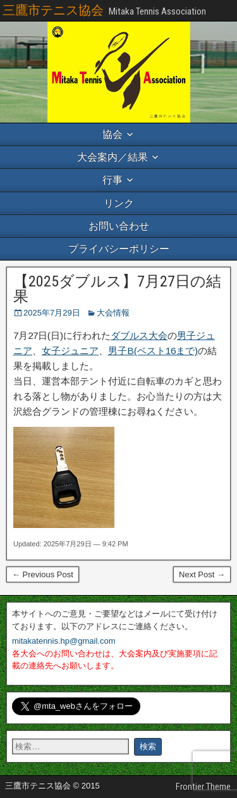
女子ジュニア (70, 350)
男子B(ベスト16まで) (153, 350)
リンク (119, 203)
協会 (112, 134)
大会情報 (113, 312)
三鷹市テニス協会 (53, 10)
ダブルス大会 (139, 335)
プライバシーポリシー (118, 249)
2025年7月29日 (51, 312)
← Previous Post (42, 574)
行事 (112, 180)
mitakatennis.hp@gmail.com (63, 641)
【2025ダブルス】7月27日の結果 (117, 289)
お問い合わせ (118, 226)
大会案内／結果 (112, 157)
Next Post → (202, 574)
